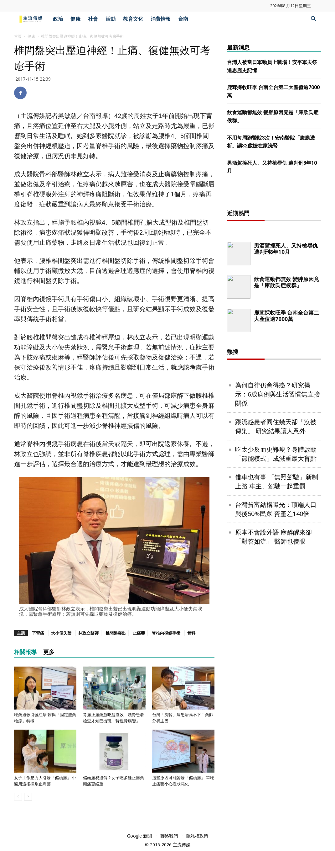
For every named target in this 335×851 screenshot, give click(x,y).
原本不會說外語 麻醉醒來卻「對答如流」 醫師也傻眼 (273, 739)
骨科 (191, 633)
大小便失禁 (61, 633)
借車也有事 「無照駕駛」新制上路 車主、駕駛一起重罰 (276, 684)
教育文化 (133, 19)
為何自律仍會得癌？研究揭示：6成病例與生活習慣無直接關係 (277, 596)
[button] (313, 20)
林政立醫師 (88, 633)
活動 (111, 19)
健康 (75, 19)
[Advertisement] (274, 297)
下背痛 (38, 633)
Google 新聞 (139, 836)
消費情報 (161, 19)
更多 (48, 652)
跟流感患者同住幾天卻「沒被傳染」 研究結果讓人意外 (276, 628)
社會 (93, 19)
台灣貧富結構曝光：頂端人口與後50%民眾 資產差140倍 (276, 711)
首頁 (18, 36)
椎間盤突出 (116, 633)
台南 (183, 19)
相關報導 (25, 652)
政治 (58, 19)
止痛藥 (139, 633)
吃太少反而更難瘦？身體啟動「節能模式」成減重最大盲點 (276, 656)
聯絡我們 (169, 836)
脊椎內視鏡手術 (166, 633)
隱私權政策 (197, 836)
